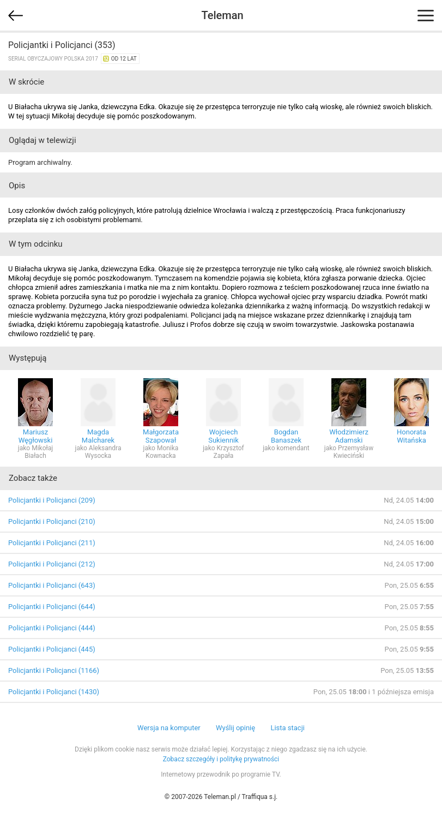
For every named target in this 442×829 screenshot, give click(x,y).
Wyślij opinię (235, 728)
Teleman (222, 15)
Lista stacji (287, 728)
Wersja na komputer (169, 728)
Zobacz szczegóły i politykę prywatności (221, 759)
